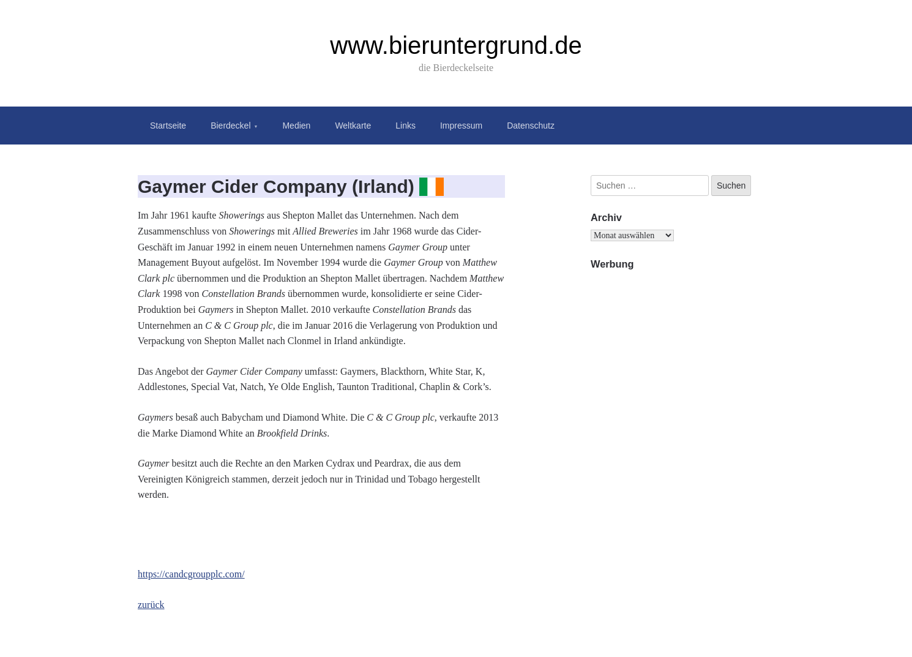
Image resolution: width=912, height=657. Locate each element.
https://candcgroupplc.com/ (191, 574)
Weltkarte (353, 125)
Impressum (461, 125)
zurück (151, 604)
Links (405, 125)
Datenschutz (531, 125)
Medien (296, 125)
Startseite (168, 125)
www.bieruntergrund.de (455, 45)
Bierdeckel (230, 125)
